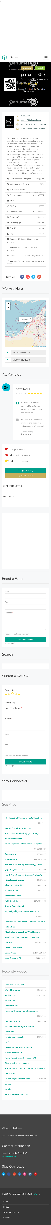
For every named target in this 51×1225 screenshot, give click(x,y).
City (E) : (25, 228)
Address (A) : (22, 248)
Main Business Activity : (25, 184)
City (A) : (25, 233)
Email (7, 602)
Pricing (6, 1207)
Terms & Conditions (11, 1212)
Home (5, 1202)
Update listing (27, 470)
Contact (6, 1218)
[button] (30, 318)
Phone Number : (25, 195)
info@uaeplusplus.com (11, 1156)
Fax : (10, 200)
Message (9, 613)
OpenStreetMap (42, 346)
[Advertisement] (25, 28)
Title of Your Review (13, 708)
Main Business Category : (25, 178)
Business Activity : (25, 190)
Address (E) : (22, 240)
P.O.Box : (25, 206)
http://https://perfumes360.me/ (33, 124)
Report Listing (27, 475)
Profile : (25, 156)
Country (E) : (25, 217)
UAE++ (36, 1194)
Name (8, 591)
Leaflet (34, 346)
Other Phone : (25, 211)
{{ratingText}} (10, 702)
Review (8, 718)
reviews (24, 461)
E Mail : (25, 255)
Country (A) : (25, 222)
